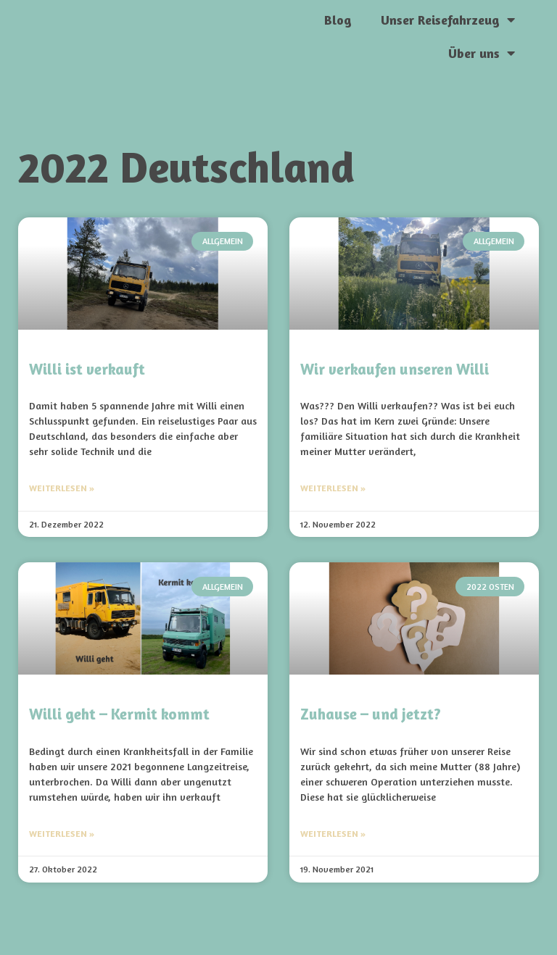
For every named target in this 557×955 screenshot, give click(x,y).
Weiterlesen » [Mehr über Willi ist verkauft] (61, 488)
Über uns (481, 53)
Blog (338, 20)
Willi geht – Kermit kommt (119, 714)
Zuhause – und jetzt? (370, 714)
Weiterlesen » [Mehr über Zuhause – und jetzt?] (333, 833)
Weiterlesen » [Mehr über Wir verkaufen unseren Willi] (333, 488)
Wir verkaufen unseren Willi (394, 369)
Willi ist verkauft (87, 369)
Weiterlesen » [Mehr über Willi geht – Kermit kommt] (61, 833)
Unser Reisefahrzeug (448, 19)
